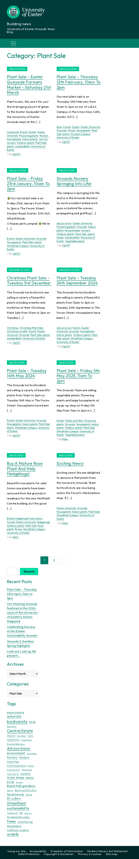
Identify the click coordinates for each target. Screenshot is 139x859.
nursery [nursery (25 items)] (25, 773)
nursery (11, 142)
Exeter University (90, 127)
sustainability (22, 146)
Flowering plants (28, 135)
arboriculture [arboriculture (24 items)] (15, 712)
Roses (18, 529)
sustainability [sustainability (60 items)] (18, 808)
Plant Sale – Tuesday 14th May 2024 (27, 373)
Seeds (60, 237)
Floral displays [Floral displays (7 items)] (32, 753)
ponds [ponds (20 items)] (10, 781)
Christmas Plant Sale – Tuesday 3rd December (29, 280)
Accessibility (38, 851)
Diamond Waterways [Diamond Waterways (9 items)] (16, 744)
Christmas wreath (17, 331)
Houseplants (14, 139)
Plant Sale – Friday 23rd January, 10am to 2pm (28, 183)
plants (10, 146)
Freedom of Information (67, 851)
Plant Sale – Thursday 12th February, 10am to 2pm (79, 82)
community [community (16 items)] (13, 739)
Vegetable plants (75, 241)
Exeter (32, 132)
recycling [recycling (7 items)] (19, 782)
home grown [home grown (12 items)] (13, 769)
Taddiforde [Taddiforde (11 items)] (12, 813)
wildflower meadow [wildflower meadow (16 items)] (18, 830)
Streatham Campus (18, 245)
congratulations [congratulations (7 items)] (26, 740)
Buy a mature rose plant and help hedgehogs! (25, 468)
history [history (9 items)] (31, 766)
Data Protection (29, 854)
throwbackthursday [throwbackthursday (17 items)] (18, 817)
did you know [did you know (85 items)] (18, 748)
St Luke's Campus (80, 134)
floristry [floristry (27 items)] (12, 757)
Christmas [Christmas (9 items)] (21, 736)
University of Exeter (68, 137)
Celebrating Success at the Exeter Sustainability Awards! (22, 631)
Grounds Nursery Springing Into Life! (74, 181)
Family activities (74, 420)
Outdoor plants (25, 142)
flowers (43, 135)
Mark (65, 439)
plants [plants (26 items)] (30, 777)
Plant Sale (41, 142)
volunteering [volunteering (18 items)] (25, 821)
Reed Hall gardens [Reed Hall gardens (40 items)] (21, 786)
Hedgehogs (43, 522)
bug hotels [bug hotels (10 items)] (11, 726)
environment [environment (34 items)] (16, 753)
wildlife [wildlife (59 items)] (13, 834)
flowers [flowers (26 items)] (24, 757)
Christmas (13, 328)
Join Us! (43, 139)
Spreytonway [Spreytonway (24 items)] (15, 794)
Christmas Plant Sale (31, 328)
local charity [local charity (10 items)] (13, 774)
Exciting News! (70, 463)
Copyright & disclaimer (59, 854)
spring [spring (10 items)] (29, 794)
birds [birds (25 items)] (32, 722)
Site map (111, 854)
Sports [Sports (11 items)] (10, 790)
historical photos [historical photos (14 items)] (16, 765)
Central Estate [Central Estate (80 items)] (20, 730)
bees (59, 127)
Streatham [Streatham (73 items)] (16, 803)
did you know (64, 223)
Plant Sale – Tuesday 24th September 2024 (77, 280)
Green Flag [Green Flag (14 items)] (13, 761)
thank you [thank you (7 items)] (27, 813)
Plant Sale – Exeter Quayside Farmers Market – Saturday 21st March (29, 84)
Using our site (17, 851)
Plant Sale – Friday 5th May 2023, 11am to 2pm (78, 375)
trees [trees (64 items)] (11, 821)
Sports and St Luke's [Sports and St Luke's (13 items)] (26, 790)
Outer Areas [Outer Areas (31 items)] (15, 777)
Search (29, 571)
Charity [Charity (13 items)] (11, 736)
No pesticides (72, 230)
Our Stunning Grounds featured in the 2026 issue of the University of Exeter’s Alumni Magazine (22, 612)
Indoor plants (30, 139)
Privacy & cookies (90, 854)
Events (24, 132)
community (13, 132)
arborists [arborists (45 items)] (14, 716)
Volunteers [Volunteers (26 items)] (14, 826)
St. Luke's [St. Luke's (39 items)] (14, 798)
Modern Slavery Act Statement (107, 851)
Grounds (62, 130)
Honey (71, 130)
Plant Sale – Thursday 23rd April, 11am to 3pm (22, 593)
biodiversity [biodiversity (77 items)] (17, 721)
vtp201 (16, 154)
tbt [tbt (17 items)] (21, 812)
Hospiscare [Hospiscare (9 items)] (27, 770)
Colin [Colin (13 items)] (30, 736)
